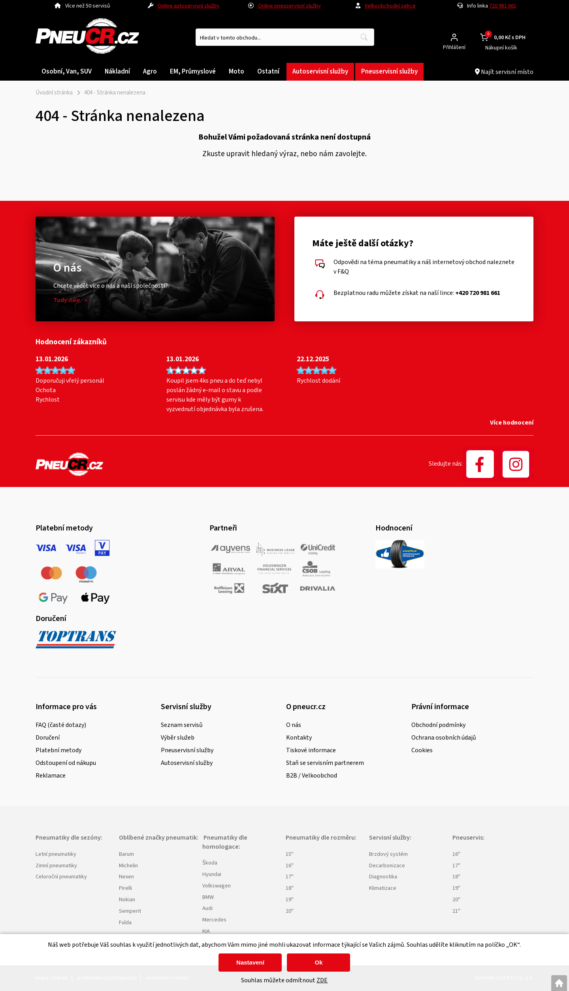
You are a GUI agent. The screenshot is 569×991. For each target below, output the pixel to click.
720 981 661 (502, 6)
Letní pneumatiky (56, 854)
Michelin (128, 865)
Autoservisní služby (187, 763)
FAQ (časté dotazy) (61, 725)
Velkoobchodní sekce (390, 6)
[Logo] (87, 37)
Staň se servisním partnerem (325, 763)
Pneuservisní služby (187, 750)
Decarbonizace (387, 865)
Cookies (422, 750)
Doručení (48, 737)
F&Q (343, 271)
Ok (318, 962)
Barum (126, 854)
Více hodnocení (511, 422)
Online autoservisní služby (188, 6)
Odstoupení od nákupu (66, 763)
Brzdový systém (388, 854)
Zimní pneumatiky (56, 865)
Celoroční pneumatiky (61, 876)
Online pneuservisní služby (284, 6)
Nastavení (250, 962)
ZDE (322, 980)
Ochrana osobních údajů (443, 737)
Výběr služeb (177, 737)
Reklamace (51, 775)
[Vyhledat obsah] (364, 37)
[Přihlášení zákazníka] (454, 37)
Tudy (66, 300)
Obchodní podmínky (438, 725)
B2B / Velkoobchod (311, 775)
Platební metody (58, 750)
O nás (293, 725)
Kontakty (299, 737)
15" (290, 854)
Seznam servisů (182, 725)
